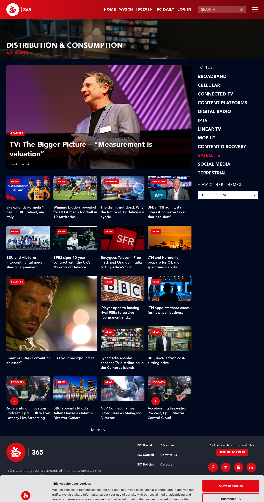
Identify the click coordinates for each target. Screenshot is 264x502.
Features (17, 133)
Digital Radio (214, 112)
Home (110, 10)
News (14, 181)
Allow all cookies (231, 460)
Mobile (206, 138)
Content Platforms (222, 103)
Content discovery (222, 147)
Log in (184, 10)
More (95, 429)
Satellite (209, 155)
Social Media (214, 164)
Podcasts (17, 382)
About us (167, 445)
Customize (231, 473)
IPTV (203, 120)
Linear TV (209, 129)
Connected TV (215, 94)
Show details (61, 494)
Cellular (209, 85)
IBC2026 (144, 10)
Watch (126, 10)
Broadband (212, 77)
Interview (159, 181)
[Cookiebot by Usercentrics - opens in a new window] (25, 494)
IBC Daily (164, 10)
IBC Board (144, 445)
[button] (254, 9)
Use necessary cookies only (231, 486)
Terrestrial (212, 173)
